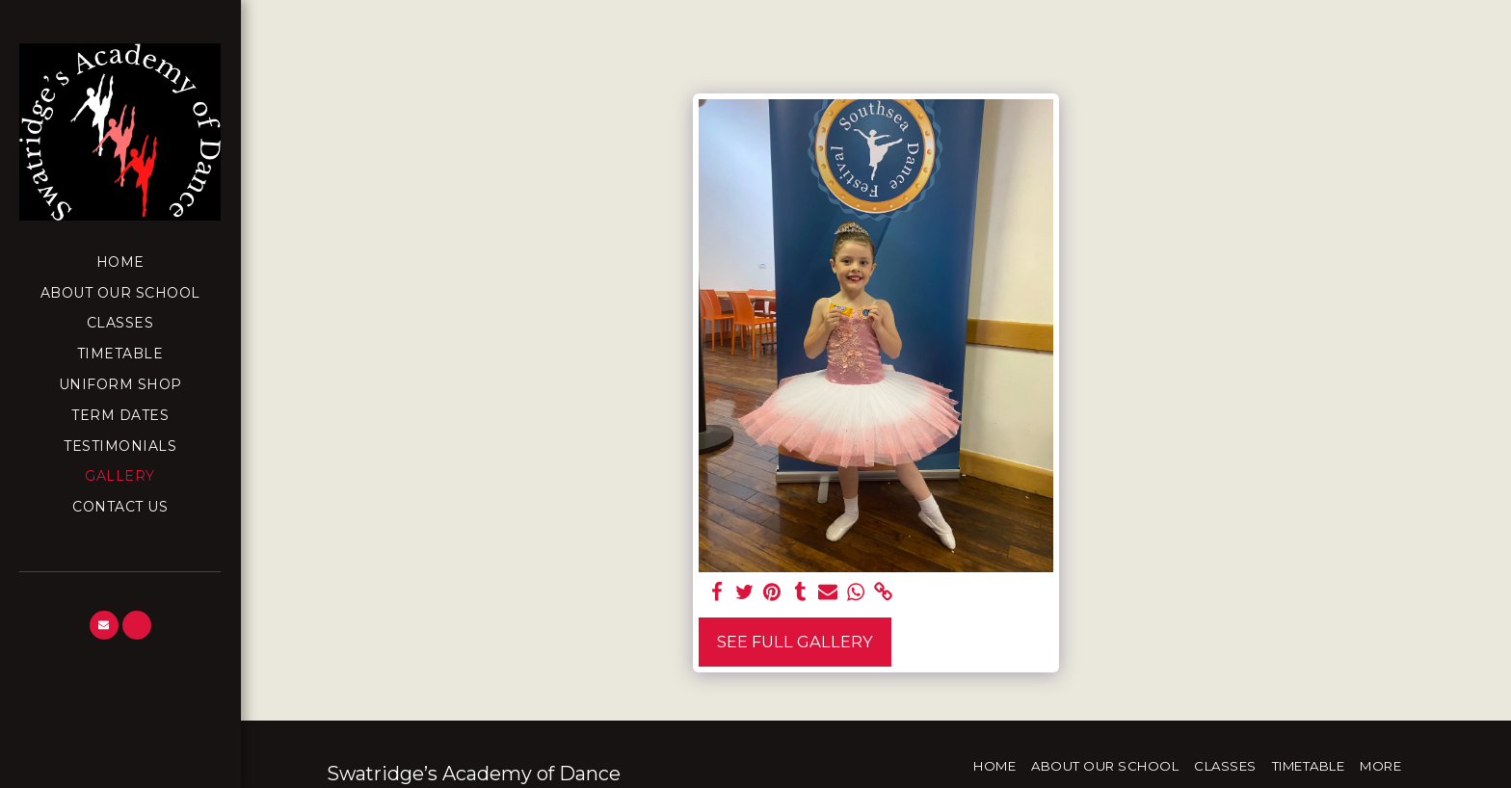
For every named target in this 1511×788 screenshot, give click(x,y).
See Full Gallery (795, 641)
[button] (104, 625)
